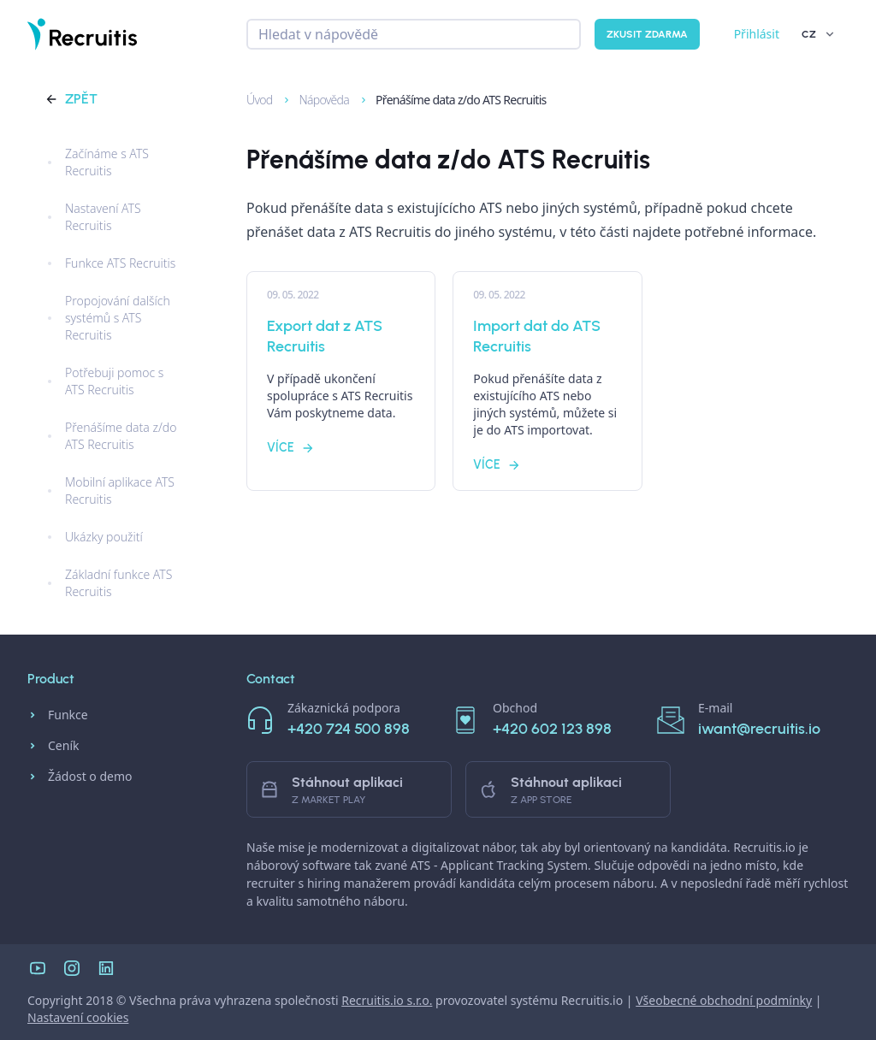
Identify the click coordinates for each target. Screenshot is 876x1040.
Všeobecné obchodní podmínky (724, 1000)
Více (291, 447)
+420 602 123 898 (552, 728)
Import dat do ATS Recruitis (537, 336)
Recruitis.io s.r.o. (386, 1000)
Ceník (53, 745)
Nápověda (316, 100)
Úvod (252, 100)
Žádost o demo (80, 776)
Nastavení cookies (77, 1017)
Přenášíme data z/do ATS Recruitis (452, 100)
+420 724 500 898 (348, 728)
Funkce (57, 715)
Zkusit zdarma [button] (647, 34)
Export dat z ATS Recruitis (324, 336)
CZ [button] (819, 34)
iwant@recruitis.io (759, 728)
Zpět (71, 99)
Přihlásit (756, 34)
